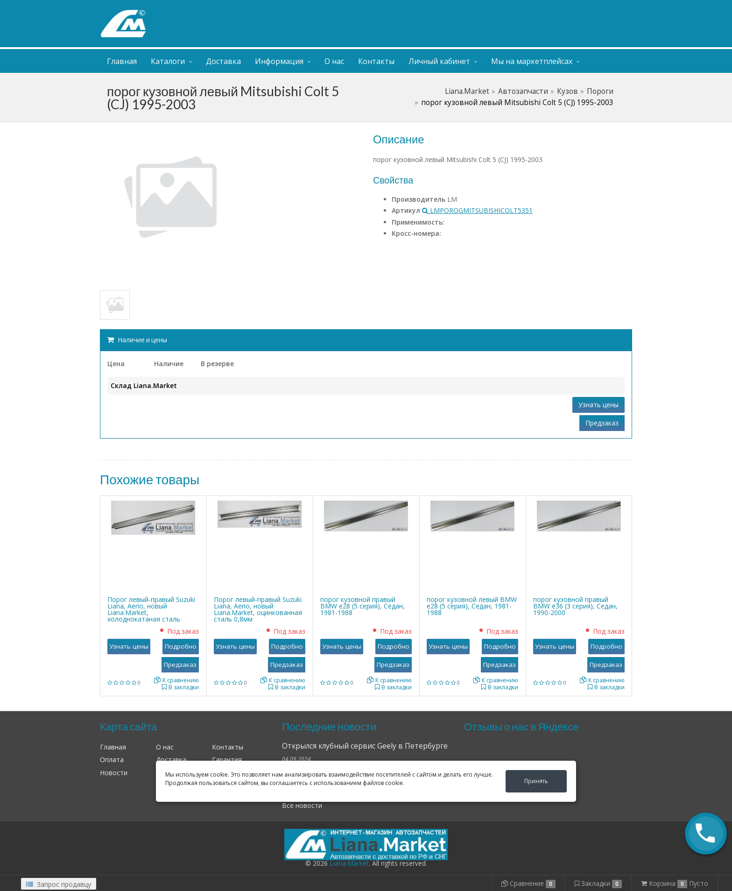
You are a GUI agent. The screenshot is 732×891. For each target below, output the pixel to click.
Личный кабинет (575, 8)
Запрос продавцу (58, 884)
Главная (122, 61)
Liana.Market (467, 91)
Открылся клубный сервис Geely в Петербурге (365, 746)
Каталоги (168, 61)
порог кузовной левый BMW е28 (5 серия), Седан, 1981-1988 (472, 606)
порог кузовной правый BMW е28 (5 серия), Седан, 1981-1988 (362, 606)
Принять (536, 781)
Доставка (223, 61)
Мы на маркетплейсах (531, 61)
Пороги (600, 91)
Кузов (567, 91)
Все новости (302, 805)
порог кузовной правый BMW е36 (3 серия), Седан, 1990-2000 (575, 606)
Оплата (112, 759)
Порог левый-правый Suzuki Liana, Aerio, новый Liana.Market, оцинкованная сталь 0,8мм (258, 609)
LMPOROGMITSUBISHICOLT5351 (477, 210)
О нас (334, 61)
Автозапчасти (523, 91)
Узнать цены (598, 404)
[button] (706, 833)
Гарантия (227, 759)
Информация (279, 61)
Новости (113, 772)
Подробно (181, 646)
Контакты (376, 61)
